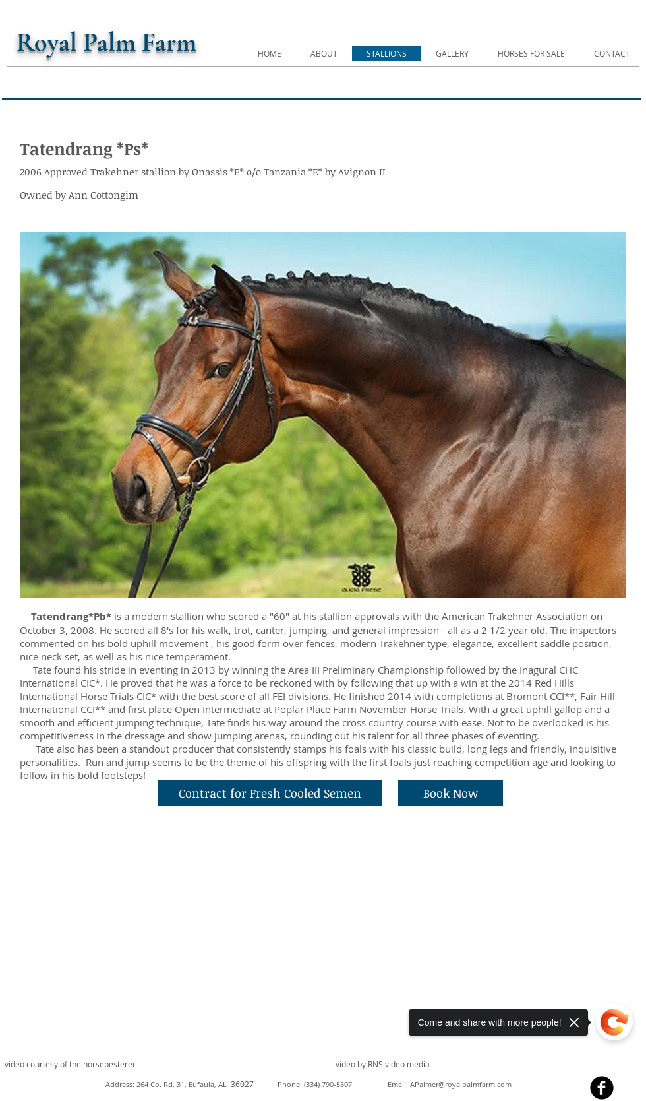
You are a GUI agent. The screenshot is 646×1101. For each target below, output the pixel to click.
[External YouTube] (163, 940)
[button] (323, 415)
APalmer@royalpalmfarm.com (461, 1084)
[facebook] (602, 1088)
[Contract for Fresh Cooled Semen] (270, 793)
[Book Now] (450, 793)
